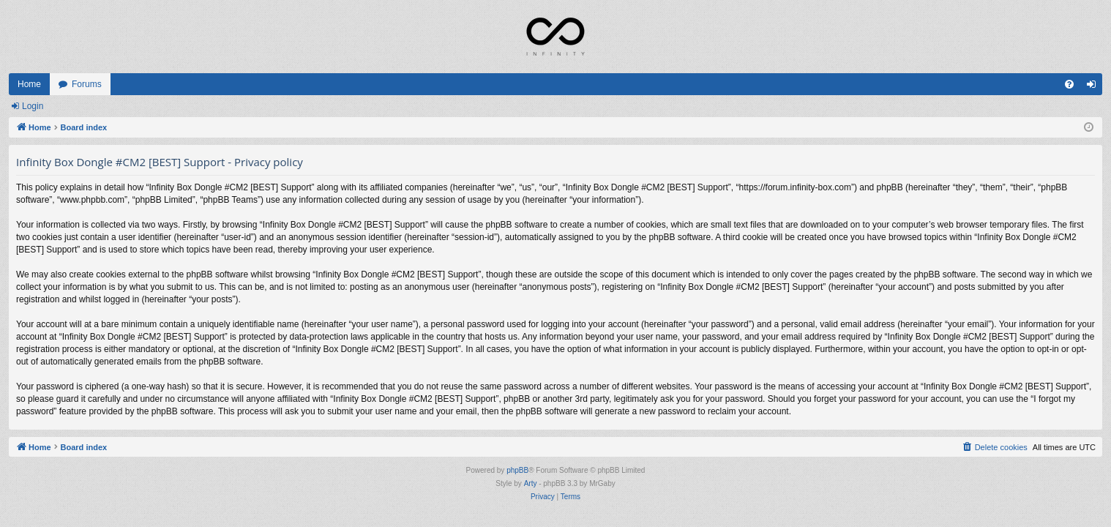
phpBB (517, 470)
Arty (530, 483)
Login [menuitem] (1094, 87)
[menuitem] (1069, 84)
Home (29, 84)
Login (32, 106)
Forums (87, 84)
